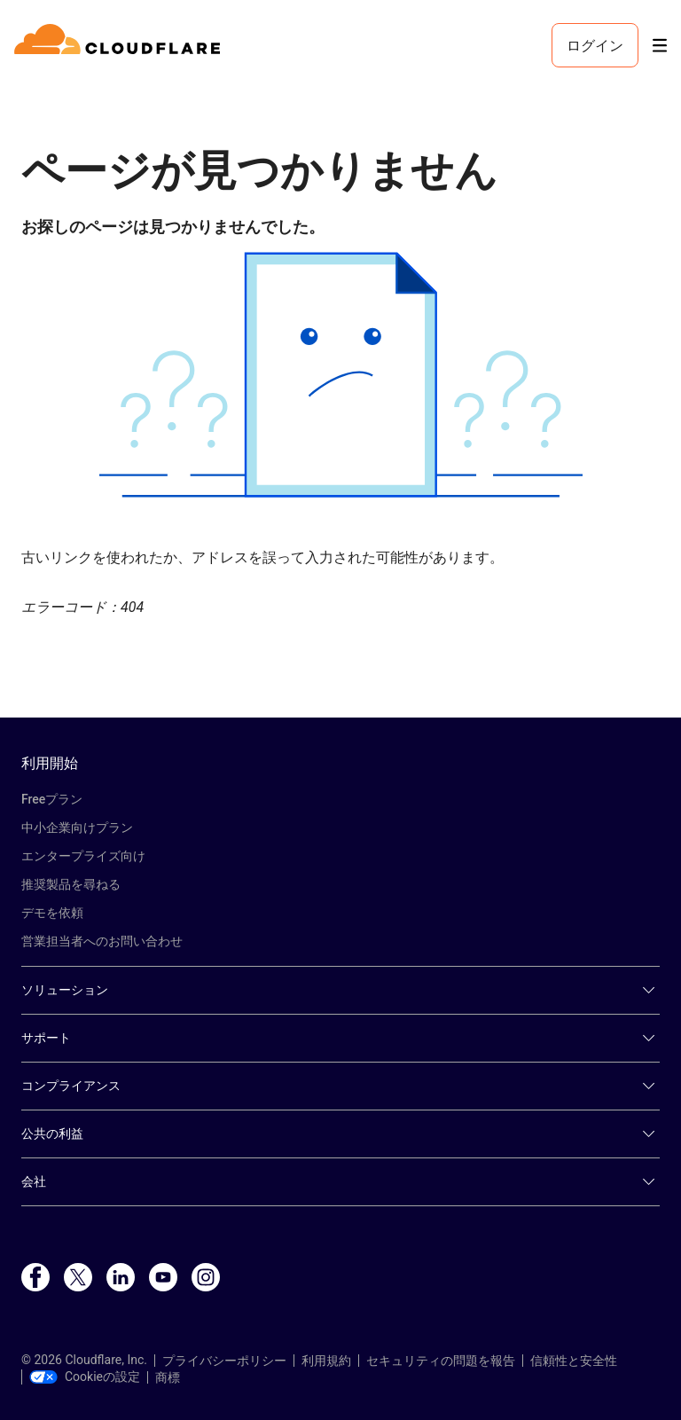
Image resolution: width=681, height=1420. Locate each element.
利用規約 (326, 1360)
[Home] (120, 45)
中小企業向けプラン (77, 827)
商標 (167, 1377)
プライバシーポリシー (224, 1360)
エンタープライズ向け (83, 856)
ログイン (595, 45)
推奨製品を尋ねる (71, 884)
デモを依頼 (52, 913)
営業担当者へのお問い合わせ (102, 941)
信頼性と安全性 (573, 1360)
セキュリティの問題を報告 (440, 1360)
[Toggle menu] (660, 45)
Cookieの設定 (84, 1376)
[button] (340, 375)
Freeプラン (51, 799)
